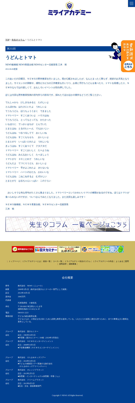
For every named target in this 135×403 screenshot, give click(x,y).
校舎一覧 (47, 261)
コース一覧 (57, 261)
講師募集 (72, 264)
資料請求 (63, 264)
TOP (7, 40)
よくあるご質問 (122, 261)
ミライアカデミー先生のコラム (78, 261)
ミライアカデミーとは (31, 261)
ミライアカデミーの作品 (103, 261)
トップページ (14, 261)
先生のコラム (18, 40)
